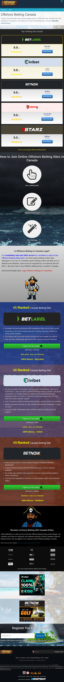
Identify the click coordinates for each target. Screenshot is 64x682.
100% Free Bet (47, 127)
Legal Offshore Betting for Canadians (27, 267)
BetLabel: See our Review (32, 362)
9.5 (30, 137)
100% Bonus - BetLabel (40, 348)
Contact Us (23, 657)
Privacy (28, 657)
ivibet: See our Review (32, 435)
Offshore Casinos (21, 676)
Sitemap (46, 657)
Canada (4, 9)
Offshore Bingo (36, 676)
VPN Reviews (43, 676)
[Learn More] (40, 642)
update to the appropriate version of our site (38, 540)
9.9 (15, 47)
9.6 (15, 100)
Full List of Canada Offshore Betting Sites (32, 150)
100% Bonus (47, 51)
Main (10, 9)
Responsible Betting (35, 657)
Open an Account (40, 346)
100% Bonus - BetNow (40, 489)
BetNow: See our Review (32, 504)
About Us (18, 657)
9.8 (15, 78)
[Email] (18, 635)
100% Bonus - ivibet (40, 420)
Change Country (59, 651)
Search (42, 657)
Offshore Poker (29, 676)
